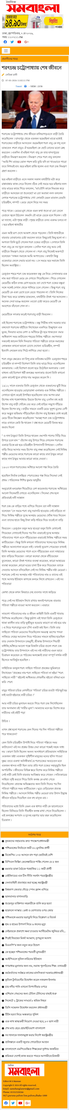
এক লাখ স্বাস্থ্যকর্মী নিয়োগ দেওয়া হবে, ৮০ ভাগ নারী (32, 1021)
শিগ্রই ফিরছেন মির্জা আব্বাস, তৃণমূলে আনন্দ (28, 938)
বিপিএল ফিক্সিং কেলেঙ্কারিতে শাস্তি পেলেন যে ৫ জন (32, 862)
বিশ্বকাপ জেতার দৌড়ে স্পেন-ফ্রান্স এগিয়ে (26, 890)
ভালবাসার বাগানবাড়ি (16, 896)
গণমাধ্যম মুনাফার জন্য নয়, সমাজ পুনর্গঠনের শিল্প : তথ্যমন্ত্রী (35, 966)
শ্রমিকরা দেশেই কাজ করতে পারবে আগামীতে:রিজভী (32, 1056)
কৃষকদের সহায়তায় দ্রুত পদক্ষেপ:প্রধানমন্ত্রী (27, 841)
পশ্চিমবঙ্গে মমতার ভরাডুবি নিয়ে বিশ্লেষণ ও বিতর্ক (30, 917)
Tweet (19, 86)
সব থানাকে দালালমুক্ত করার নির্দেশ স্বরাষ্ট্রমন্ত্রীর (29, 1035)
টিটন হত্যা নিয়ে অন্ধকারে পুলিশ (21, 1014)
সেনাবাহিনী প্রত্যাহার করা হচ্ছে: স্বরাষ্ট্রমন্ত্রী (26, 883)
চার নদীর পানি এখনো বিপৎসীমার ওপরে (26, 987)
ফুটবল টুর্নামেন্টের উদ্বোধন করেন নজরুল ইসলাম (30, 980)
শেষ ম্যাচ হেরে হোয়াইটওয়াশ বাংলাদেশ (25, 1028)
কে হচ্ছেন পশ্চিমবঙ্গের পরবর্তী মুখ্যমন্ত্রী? (25, 952)
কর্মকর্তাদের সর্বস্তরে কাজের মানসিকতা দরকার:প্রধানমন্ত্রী (34, 973)
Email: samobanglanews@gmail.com (21, 1088)
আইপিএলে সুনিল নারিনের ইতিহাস (23, 959)
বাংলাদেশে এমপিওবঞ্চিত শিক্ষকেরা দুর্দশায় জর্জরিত (32, 1049)
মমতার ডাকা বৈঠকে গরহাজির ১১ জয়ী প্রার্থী (28, 869)
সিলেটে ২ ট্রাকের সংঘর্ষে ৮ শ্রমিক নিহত (25, 1001)
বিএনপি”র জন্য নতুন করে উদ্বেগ (22, 945)
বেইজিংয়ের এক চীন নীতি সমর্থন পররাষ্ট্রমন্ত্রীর (29, 876)
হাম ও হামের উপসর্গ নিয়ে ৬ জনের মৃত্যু (25, 924)
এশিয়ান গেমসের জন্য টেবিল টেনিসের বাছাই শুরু (31, 994)
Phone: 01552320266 (13, 1092)
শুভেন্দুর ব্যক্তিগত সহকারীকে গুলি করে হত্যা (28, 903)
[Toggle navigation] (6, 51)
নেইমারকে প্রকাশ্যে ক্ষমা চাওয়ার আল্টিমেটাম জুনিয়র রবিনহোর (36, 931)
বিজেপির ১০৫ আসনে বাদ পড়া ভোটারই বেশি (29, 855)
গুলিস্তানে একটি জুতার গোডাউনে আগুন (27, 1042)
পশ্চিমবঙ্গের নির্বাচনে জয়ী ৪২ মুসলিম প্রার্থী (27, 848)
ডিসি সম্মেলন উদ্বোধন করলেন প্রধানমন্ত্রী (26, 1007)
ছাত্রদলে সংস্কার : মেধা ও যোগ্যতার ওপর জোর (29, 910)
